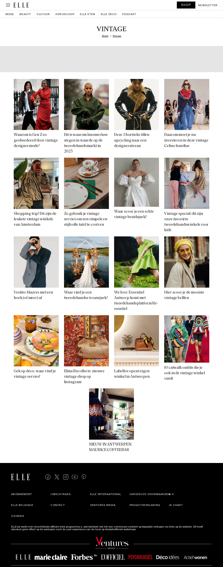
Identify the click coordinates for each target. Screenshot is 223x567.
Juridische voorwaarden (150, 494)
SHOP (186, 4)
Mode (9, 14)
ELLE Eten (87, 14)
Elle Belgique (22, 505)
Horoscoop (65, 14)
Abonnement (21, 494)
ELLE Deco (109, 14)
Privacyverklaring (145, 505)
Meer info (143, 529)
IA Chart (176, 505)
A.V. (171, 494)
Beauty (25, 14)
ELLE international (105, 494)
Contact (58, 505)
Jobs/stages (61, 494)
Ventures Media (103, 505)
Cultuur (43, 14)
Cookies (17, 516)
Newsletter (208, 5)
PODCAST (129, 14)
